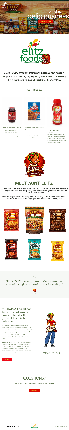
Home (35, 5)
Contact (53, 5)
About (40, 5)
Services (47, 5)
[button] (63, 5)
